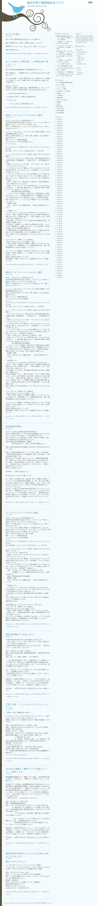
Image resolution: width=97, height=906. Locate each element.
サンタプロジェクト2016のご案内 (22, 512)
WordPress (79, 72)
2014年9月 (59, 273)
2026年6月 (59, 121)
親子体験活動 (20, 758)
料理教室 (60, 95)
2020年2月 (59, 152)
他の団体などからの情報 (63, 91)
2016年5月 (59, 249)
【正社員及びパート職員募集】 (65, 72)
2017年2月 (59, 229)
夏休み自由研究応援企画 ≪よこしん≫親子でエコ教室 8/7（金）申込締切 (65, 37)
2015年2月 (59, 262)
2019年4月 (59, 173)
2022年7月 (59, 147)
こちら (30, 141)
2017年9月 (59, 214)
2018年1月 (59, 206)
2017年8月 (59, 216)
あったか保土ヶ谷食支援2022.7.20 (21, 103)
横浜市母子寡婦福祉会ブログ (45, 2)
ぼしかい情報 (14, 416)
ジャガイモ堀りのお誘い (63, 64)
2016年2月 (59, 255)
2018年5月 (59, 197)
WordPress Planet (81, 64)
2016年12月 (60, 234)
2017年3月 (59, 227)
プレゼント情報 (61, 87)
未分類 (19, 107)
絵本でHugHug (61, 108)
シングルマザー (21, 754)
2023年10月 (60, 139)
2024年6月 (59, 132)
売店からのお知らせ (62, 99)
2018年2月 (59, 203)
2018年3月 (59, 201)
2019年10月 (60, 160)
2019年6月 (59, 169)
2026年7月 (59, 119)
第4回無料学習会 (13, 426)
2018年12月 (60, 182)
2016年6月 (59, 247)
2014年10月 (60, 271)
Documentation (81, 54)
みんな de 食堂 (12, 34)
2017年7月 (59, 219)
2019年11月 (60, 158)
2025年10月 (60, 126)
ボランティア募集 (61, 89)
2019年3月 (59, 175)
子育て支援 (30, 502)
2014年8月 (59, 275)
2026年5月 (59, 123)
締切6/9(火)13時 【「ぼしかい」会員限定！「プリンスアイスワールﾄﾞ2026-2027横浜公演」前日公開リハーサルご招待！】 (65, 54)
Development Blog (81, 52)
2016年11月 (60, 236)
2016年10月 (60, 238)
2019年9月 (59, 162)
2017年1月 (59, 232)
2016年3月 (59, 253)
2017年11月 (60, 210)
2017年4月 (59, 225)
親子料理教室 (60, 112)
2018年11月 (60, 184)
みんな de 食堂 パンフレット (35, 46)
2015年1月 (59, 264)
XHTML (79, 74)
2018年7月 (59, 193)
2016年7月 (59, 245)
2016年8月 (59, 242)
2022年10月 (60, 145)
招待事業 (59, 102)
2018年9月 (59, 188)
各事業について (61, 93)
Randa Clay (27, 902)
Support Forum (81, 60)
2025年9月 (59, 128)
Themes (79, 62)
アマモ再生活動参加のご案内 (65, 66)
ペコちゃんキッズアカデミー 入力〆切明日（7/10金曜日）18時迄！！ (65, 47)
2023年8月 (59, 141)
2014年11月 (60, 268)
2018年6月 (59, 195)
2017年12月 (60, 208)
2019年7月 (59, 167)
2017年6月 (59, 221)
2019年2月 (59, 177)
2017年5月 (59, 223)
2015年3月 (59, 260)
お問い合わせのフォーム (14, 241)
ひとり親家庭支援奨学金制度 (65, 82)
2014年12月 (60, 266)
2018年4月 (59, 199)
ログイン (79, 70)
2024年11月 (60, 130)
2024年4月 (59, 136)
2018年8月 (59, 190)
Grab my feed (81, 46)
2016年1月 (59, 258)
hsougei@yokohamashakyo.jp (18, 93)
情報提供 (29, 53)
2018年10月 (60, 186)
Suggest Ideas (80, 58)
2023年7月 (59, 143)
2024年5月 (59, 134)
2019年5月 (59, 171)
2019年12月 (60, 156)
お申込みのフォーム (12, 475)
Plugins (79, 56)
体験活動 (22, 264)
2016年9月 (59, 240)
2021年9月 (59, 149)
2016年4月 (59, 251)
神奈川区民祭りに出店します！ (20, 634)
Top (51, 902)
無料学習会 (60, 106)
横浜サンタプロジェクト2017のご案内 (24, 272)
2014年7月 (59, 277)
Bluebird (19, 902)
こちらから (17, 745)
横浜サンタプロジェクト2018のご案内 (24, 115)
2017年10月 (60, 212)
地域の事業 (14, 53)
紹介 (90, 2)
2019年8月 (59, 165)
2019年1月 (59, 180)
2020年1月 (59, 154)
